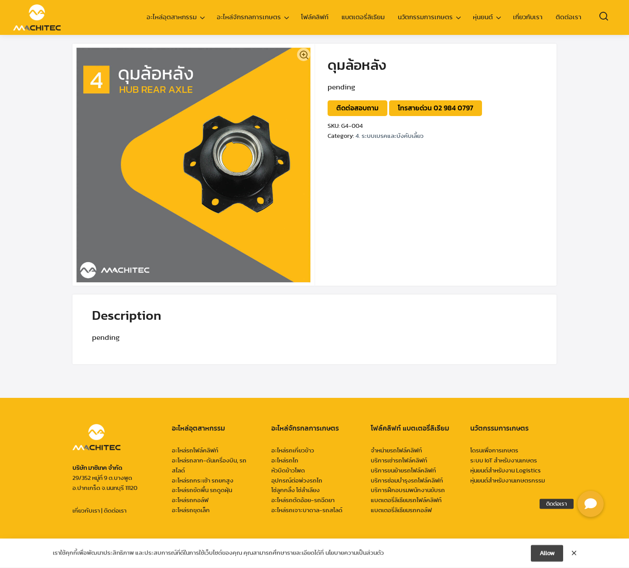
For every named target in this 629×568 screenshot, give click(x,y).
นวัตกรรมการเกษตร (425, 17)
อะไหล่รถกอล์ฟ (190, 500)
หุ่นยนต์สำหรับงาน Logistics (505, 471)
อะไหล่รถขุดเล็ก (191, 510)
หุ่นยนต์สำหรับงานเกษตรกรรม (507, 481)
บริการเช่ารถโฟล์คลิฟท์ (399, 461)
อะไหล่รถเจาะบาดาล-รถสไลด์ (306, 510)
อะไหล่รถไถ (284, 461)
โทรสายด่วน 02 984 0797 (435, 108)
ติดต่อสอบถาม (357, 108)
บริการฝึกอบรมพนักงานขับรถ (408, 490)
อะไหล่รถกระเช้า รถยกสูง (202, 481)
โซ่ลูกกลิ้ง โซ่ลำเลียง (295, 490)
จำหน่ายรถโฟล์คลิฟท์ (396, 451)
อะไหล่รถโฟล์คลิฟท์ (195, 451)
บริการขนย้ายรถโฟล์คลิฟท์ (403, 471)
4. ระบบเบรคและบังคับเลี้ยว (390, 136)
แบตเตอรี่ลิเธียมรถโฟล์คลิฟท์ (406, 500)
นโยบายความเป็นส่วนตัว (354, 554)
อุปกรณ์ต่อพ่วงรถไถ (296, 481)
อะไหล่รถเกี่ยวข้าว (292, 451)
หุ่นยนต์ (483, 17)
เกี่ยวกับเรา (528, 17)
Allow (547, 554)
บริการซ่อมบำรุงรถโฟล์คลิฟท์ (407, 481)
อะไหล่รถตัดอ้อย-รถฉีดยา (303, 500)
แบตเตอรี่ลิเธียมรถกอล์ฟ (401, 510)
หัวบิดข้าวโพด (288, 471)
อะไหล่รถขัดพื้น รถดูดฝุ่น (202, 490)
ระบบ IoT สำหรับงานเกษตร (503, 461)
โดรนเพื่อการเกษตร (494, 451)
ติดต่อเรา (568, 17)
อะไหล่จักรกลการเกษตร (249, 17)
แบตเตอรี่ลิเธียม (363, 17)
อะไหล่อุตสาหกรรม (172, 17)
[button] (591, 504)
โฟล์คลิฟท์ (314, 17)
